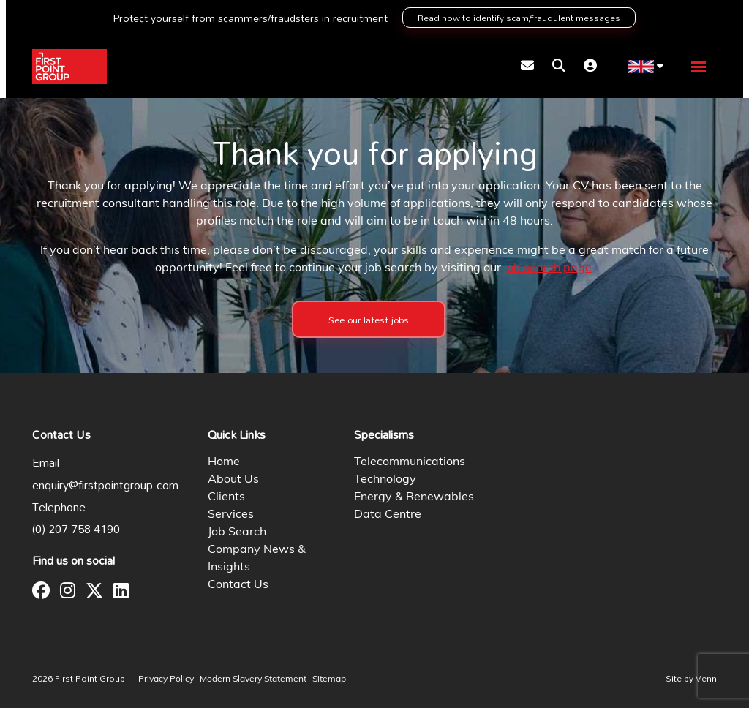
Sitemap (329, 679)
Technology (385, 480)
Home (224, 462)
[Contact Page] (527, 67)
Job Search (237, 532)
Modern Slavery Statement (253, 679)
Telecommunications (409, 462)
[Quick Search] (558, 67)
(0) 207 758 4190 (76, 529)
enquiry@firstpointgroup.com (105, 485)
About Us (233, 480)
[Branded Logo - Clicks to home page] (69, 66)
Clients (226, 497)
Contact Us (238, 585)
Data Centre (387, 515)
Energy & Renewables (414, 497)
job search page (548, 268)
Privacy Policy (166, 679)
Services (231, 515)
